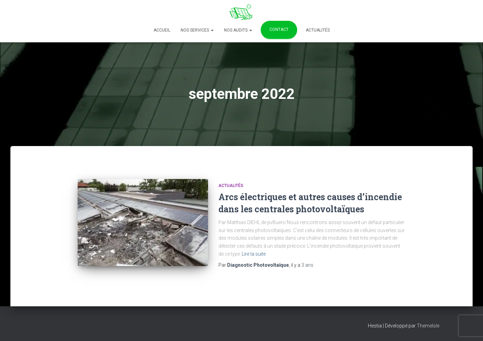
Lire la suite (254, 254)
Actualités (318, 30)
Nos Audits (238, 30)
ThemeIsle (428, 326)
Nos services (197, 30)
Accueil (162, 30)
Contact (278, 29)
